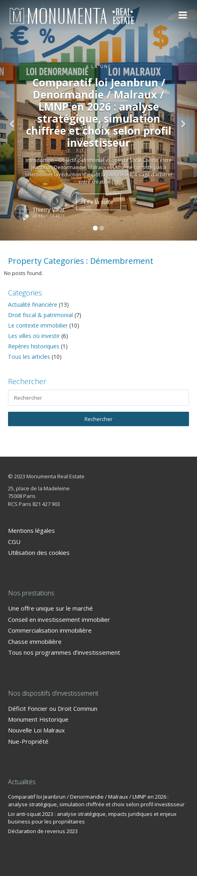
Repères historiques (33, 346)
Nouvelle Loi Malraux (36, 730)
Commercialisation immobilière (50, 630)
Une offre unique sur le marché (50, 608)
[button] (15, 120)
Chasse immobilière (35, 641)
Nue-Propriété (28, 741)
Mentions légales (31, 530)
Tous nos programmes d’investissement (64, 652)
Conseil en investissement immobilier (59, 619)
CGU (14, 542)
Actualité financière (32, 304)
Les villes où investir (34, 336)
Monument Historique (38, 719)
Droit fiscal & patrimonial (40, 315)
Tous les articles (29, 356)
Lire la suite (98, 202)
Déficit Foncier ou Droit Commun (52, 708)
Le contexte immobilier (38, 325)
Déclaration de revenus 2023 (43, 831)
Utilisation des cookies (39, 552)
